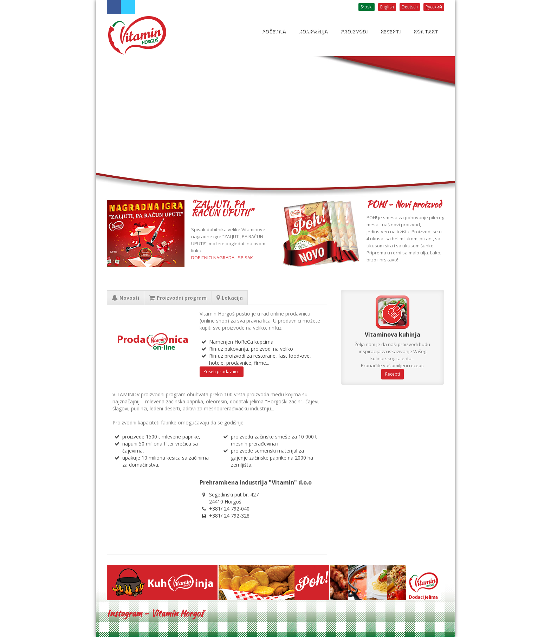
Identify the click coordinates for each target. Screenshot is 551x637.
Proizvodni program (178, 298)
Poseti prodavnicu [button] (221, 372)
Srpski (366, 7)
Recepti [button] (392, 374)
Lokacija (229, 298)
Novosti (125, 298)
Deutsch (410, 7)
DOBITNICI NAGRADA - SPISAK (222, 257)
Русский (434, 7)
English (387, 7)
